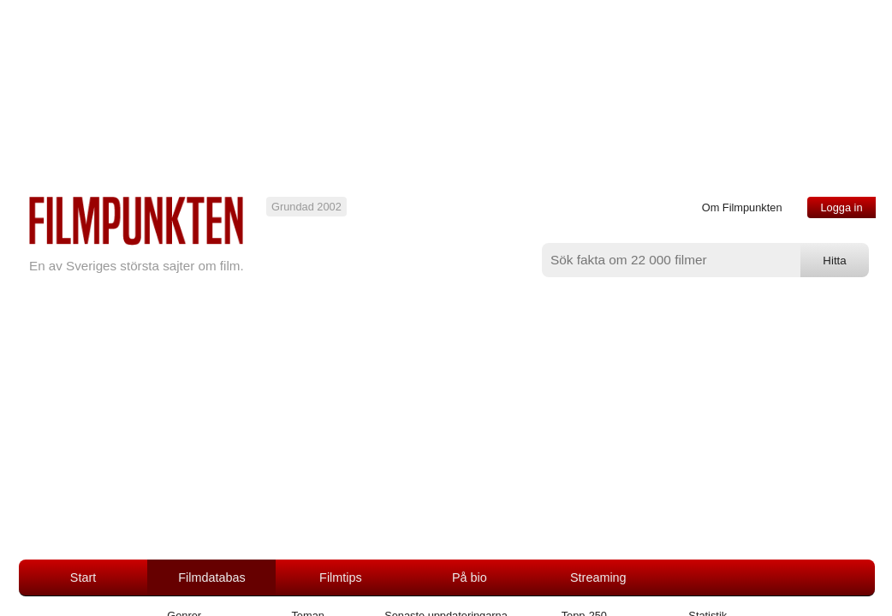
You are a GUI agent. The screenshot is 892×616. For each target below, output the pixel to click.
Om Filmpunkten (742, 207)
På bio (469, 577)
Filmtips (340, 577)
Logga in (841, 207)
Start (83, 577)
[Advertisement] (446, 431)
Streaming (598, 577)
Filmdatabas (211, 577)
